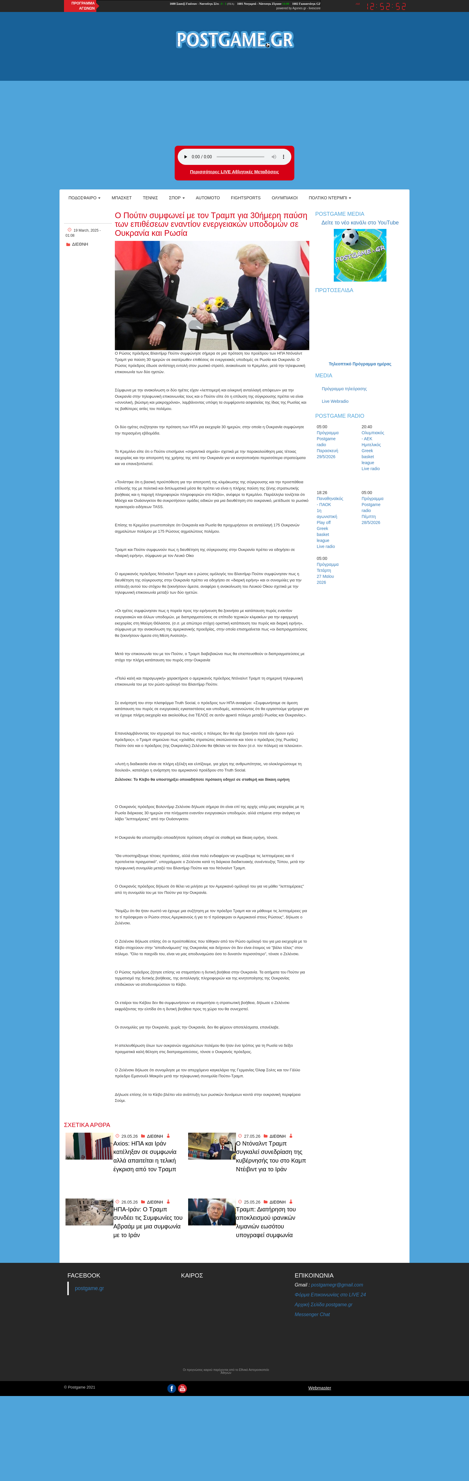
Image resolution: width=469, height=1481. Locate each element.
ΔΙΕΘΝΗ (80, 244)
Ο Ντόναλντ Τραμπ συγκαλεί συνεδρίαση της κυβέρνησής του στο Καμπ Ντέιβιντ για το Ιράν (271, 1156)
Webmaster (319, 1387)
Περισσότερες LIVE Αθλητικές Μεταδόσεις (234, 171)
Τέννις (150, 197)
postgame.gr (89, 1288)
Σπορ (177, 197)
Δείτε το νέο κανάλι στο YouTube (360, 223)
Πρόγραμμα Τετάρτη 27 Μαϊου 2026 (327, 573)
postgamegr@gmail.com (337, 1284)
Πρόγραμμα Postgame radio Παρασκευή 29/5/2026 (327, 444)
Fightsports (246, 197)
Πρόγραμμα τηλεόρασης (344, 388)
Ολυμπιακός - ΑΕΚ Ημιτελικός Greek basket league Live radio (372, 450)
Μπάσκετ (122, 197)
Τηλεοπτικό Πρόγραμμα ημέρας (360, 363)
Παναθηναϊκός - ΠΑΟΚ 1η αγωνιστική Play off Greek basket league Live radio (327, 522)
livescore (314, 8)
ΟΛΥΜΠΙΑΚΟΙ (285, 197)
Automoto (208, 197)
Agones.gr (299, 8)
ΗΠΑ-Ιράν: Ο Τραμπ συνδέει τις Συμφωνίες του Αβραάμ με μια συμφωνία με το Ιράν (147, 1222)
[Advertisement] (234, 98)
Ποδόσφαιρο (84, 197)
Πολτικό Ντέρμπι (330, 197)
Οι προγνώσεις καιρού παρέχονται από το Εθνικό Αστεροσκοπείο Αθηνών (226, 1371)
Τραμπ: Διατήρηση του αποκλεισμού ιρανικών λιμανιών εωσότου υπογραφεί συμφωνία (266, 1222)
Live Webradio (335, 401)
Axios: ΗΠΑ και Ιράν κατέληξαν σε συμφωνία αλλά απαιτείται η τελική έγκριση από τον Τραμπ (144, 1156)
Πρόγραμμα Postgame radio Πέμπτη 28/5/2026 (372, 510)
